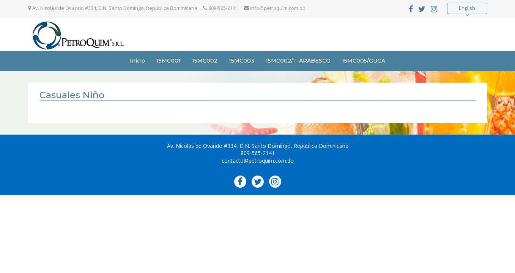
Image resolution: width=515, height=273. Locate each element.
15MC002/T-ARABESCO (298, 60)
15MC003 (241, 60)
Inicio (137, 60)
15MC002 (204, 60)
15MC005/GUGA (363, 60)
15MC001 (168, 60)
